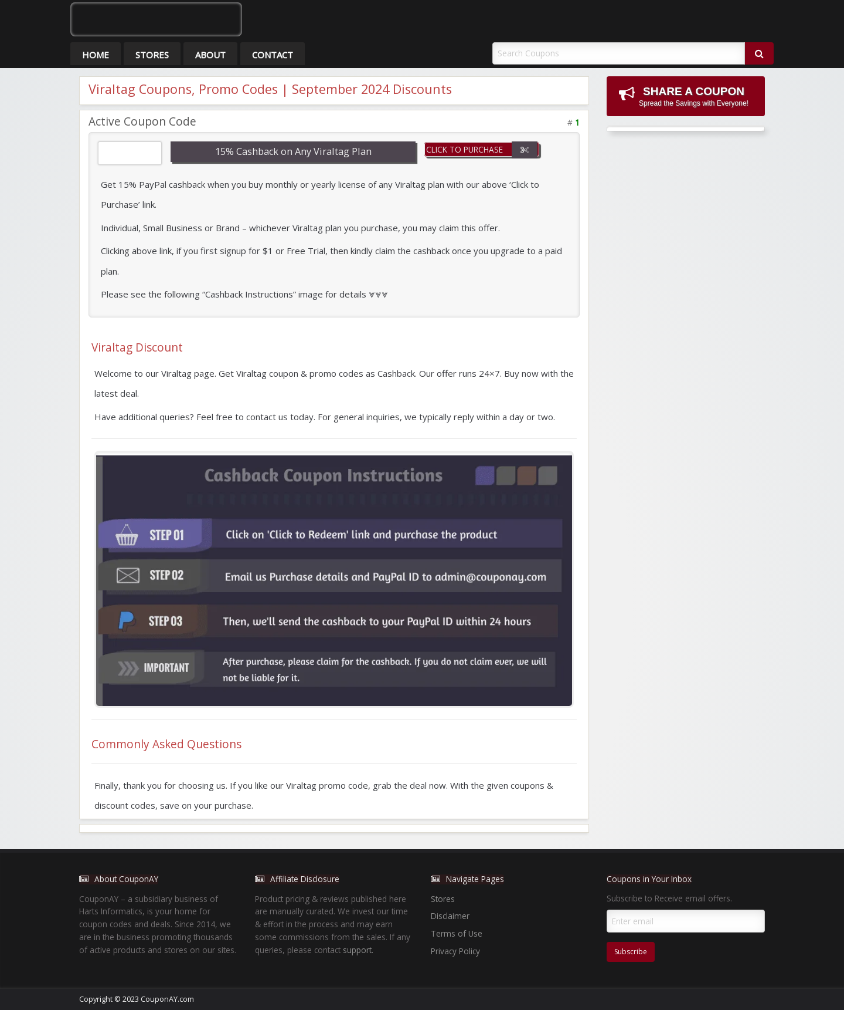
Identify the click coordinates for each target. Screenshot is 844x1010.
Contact (272, 54)
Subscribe (630, 952)
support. (358, 949)
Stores (152, 54)
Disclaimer (450, 915)
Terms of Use (456, 933)
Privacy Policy (455, 951)
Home (95, 54)
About (210, 54)
